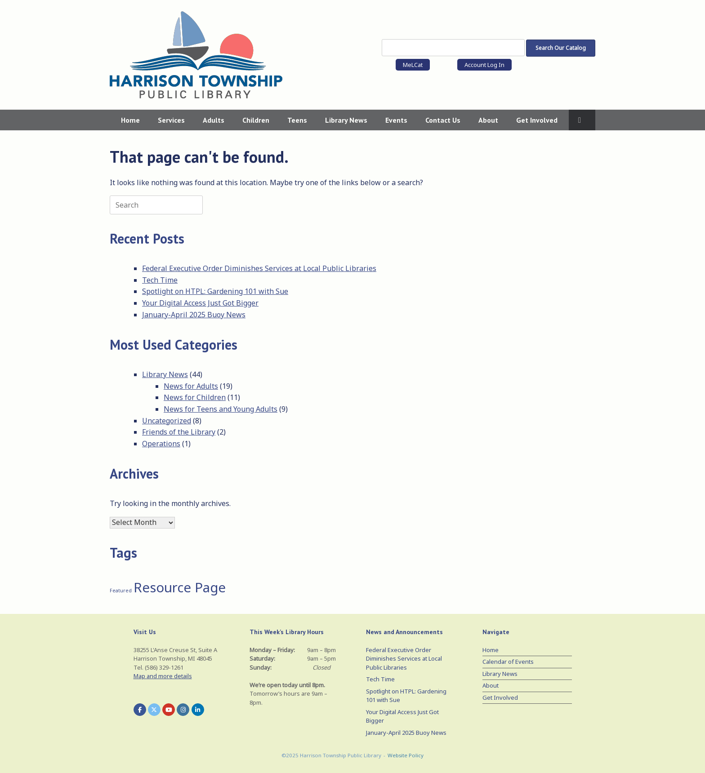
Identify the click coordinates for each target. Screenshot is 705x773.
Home (130, 120)
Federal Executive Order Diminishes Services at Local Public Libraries (259, 268)
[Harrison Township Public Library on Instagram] (183, 709)
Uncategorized (166, 421)
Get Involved (537, 120)
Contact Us (442, 120)
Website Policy (406, 755)
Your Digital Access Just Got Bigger (200, 303)
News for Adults (191, 386)
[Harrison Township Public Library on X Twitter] (154, 709)
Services (171, 120)
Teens (297, 120)
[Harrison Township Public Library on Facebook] (140, 709)
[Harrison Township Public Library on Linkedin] (198, 709)
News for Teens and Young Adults (220, 409)
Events (396, 120)
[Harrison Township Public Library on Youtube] (168, 709)
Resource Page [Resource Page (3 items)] (180, 587)
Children (255, 120)
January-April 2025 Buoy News (193, 315)
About (488, 120)
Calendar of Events (508, 661)
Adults (213, 120)
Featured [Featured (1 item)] (121, 590)
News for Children (195, 397)
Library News (346, 120)
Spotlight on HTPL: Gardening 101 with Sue (215, 291)
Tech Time (160, 280)
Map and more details (163, 676)
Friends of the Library (178, 432)
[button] (582, 120)
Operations (161, 444)
